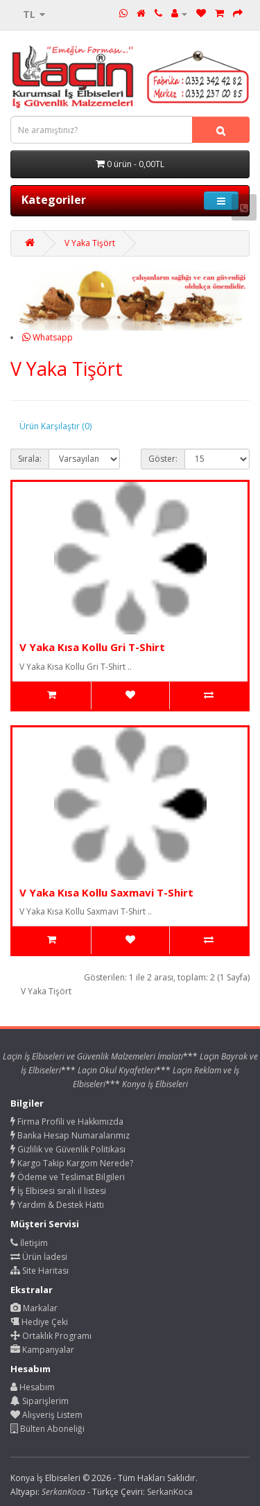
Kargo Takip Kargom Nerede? (71, 1163)
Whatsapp (47, 337)
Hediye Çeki (39, 1322)
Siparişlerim (39, 1401)
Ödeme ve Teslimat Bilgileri (67, 1177)
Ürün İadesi (38, 1257)
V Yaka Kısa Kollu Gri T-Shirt (92, 647)
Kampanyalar (42, 1350)
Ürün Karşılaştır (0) (55, 426)
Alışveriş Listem (46, 1415)
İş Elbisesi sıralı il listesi (58, 1191)
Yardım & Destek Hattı (57, 1205)
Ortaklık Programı (51, 1336)
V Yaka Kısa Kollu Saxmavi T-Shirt (106, 892)
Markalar (34, 1308)
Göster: (162, 459)
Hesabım (32, 1387)
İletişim (29, 1243)
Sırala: (30, 459)
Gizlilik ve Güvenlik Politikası (67, 1149)
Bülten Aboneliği (47, 1429)
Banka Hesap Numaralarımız (70, 1135)
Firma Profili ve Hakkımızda (66, 1121)
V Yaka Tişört (89, 243)
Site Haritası (39, 1270)
